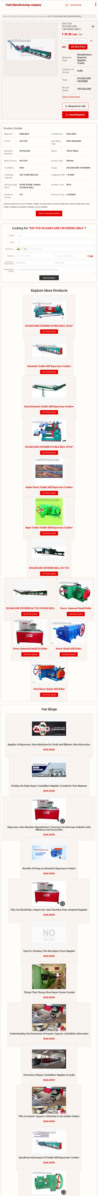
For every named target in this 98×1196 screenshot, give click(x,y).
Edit (90, 256)
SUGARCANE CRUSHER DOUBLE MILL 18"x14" (49, 447)
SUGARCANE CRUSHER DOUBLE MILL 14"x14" (49, 326)
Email (12, 242)
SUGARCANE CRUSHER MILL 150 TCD (49, 568)
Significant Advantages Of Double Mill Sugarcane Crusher (49, 1157)
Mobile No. (9, 249)
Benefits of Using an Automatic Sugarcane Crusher (49, 868)
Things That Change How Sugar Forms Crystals (49, 992)
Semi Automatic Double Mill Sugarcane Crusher (49, 406)
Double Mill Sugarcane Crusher (32, 16)
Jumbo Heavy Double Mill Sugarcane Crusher (49, 487)
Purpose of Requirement (9, 263)
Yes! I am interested (49, 213)
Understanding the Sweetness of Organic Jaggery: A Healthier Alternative (49, 1034)
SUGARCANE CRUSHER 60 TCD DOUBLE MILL (30, 608)
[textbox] (81, 40)
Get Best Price (78, 47)
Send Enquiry (75, 114)
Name (11, 235)
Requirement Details (9, 270)
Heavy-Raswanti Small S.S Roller (30, 649)
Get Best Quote (49, 331)
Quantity (10, 256)
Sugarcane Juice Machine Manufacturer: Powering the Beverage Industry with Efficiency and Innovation (49, 828)
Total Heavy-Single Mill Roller (49, 689)
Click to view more (71, 97)
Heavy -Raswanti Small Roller (75, 608)
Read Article (49, 749)
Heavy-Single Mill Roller (69, 649)
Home (5, 16)
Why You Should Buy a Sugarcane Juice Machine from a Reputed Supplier (49, 910)
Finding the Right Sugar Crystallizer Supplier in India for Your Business (49, 786)
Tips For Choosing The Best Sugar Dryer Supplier (49, 951)
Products (13, 16)
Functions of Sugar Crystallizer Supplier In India (49, 1075)
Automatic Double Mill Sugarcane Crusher (49, 366)
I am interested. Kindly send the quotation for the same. (54, 270)
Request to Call (75, 106)
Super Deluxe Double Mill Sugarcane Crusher (49, 527)
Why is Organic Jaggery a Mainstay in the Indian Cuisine (49, 1116)
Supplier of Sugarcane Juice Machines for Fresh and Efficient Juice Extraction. (49, 744)
